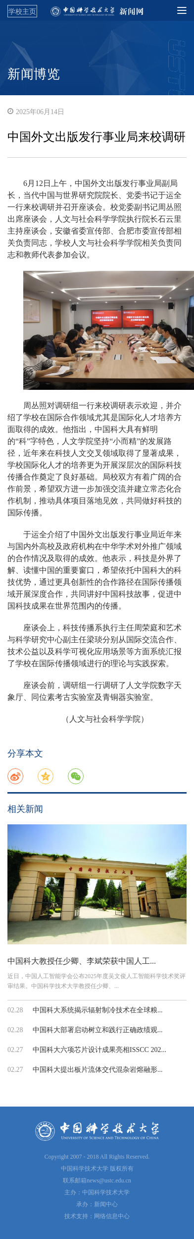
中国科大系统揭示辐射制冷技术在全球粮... (98, 1010)
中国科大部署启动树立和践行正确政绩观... (98, 1030)
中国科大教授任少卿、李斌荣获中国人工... (81, 961)
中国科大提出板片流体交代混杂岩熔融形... (98, 1069)
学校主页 (22, 11)
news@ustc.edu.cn (109, 1180)
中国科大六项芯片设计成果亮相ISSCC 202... (99, 1049)
